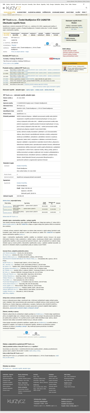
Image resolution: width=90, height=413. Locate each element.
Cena (68, 376)
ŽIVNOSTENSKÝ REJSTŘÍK (15, 34)
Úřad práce (20, 384)
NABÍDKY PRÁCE (47, 34)
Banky (19, 374)
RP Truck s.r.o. (19, 14)
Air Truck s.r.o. (7, 255)
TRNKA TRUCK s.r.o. (9, 278)
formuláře (54, 392)
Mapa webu (69, 380)
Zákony (62, 4)
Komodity (30, 4)
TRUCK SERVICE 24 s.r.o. (10, 289)
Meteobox (80, 1)
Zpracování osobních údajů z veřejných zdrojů (24, 308)
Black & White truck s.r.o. (10, 257)
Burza (34, 376)
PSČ (57, 378)
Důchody (20, 393)
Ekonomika (36, 380)
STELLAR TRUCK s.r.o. (9, 274)
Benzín (41, 388)
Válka (70, 4)
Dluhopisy (35, 378)
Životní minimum (6, 386)
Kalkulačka (57, 4)
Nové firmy (70, 12)
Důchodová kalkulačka (8, 378)
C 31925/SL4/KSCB (7, 209)
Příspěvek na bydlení (7, 382)
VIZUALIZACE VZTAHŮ (55, 34)
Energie (52, 4)
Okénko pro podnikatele (70, 63)
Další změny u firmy (34, 351)
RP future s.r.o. (7, 266)
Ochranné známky (58, 12)
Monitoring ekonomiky (69, 378)
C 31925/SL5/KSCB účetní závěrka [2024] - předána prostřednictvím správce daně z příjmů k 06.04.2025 (35, 70)
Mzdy (25, 384)
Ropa (34, 388)
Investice (35, 374)
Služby (78, 12)
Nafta (44, 388)
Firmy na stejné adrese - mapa (20, 51)
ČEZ (38, 376)
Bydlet (84, 1)
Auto (65, 376)
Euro (25, 380)
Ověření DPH (46, 12)
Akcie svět (18, 4)
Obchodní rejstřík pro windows (71, 52)
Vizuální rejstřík (9, 12)
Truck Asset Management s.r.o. (11, 281)
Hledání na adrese (34, 12)
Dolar (27, 380)
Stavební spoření (27, 378)
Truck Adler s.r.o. (7, 280)
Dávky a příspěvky (22, 387)
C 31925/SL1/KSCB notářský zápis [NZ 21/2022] (36, 84)
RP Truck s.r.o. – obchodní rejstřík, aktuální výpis (17, 368)
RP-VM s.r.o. (6, 272)
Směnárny (20, 380)
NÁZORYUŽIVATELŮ (41, 34)
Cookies (44, 399)
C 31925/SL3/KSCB (7, 212)
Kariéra (68, 1)
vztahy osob (39, 90)
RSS (67, 405)
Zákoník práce (52, 388)
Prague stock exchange (69, 386)
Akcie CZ (13, 4)
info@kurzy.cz (40, 314)
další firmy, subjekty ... (9, 293)
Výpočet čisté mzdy (7, 376)
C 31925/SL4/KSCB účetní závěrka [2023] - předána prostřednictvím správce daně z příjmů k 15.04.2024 (35, 73)
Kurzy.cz (4, 14)
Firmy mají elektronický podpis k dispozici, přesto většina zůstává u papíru (77, 69)
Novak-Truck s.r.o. (8, 262)
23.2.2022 (5, 82)
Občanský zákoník (53, 386)
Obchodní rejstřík (11, 14)
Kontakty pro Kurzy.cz (67, 403)
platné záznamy (70, 38)
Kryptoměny (36, 382)
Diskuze (74, 4)
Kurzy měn (24, 4)
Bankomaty (25, 374)
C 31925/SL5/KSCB (7, 206)
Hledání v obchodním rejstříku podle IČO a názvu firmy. (74, 27)
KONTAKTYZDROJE (33, 34)
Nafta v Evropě (36, 390)
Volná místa (24, 383)
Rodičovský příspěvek (8, 384)
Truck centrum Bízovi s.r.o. (10, 283)
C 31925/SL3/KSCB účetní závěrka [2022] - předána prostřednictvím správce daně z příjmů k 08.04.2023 (35, 76)
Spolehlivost (73, 376)
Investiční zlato (39, 386)
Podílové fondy (41, 378)
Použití (63, 405)
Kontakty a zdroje (21, 326)
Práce (66, 4)
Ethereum (45, 382)
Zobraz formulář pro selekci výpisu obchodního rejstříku (46, 86)
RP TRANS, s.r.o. (8, 270)
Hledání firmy (22, 12)
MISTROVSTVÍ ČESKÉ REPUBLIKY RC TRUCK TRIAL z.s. (20, 258)
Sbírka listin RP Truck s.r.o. (10, 216)
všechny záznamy (70, 40)
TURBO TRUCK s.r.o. (9, 291)
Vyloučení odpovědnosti (40, 401)
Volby (65, 380)
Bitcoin (38, 4)
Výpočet (11, 374)
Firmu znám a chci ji (10, 63)
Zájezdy (72, 1)
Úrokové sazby (21, 376)
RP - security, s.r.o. (8, 264)
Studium (88, 1)
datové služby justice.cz (9, 224)
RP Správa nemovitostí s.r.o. (11, 268)
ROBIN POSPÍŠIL (30, 79)
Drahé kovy (36, 384)
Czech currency (67, 384)
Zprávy (8, 4)
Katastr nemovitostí (53, 380)
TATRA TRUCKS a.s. (9, 276)
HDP (40, 380)
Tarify (47, 4)
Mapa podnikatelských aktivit (70, 56)
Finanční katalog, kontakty (70, 54)
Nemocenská (21, 389)
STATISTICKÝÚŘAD (24, 34)
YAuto (76, 1)
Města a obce (52, 378)
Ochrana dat (37, 399)
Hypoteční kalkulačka (7, 388)
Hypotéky (43, 4)
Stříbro (45, 386)
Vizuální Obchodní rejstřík (70, 50)
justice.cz (22, 234)
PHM (38, 388)
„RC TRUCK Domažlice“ (10, 253)
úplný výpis (30, 90)
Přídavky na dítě (6, 380)
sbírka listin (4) (49, 90)
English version (68, 383)
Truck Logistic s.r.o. (8, 285)
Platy (28, 384)
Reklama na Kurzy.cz (67, 399)
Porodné (27, 389)
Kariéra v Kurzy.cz (66, 401)
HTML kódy (73, 405)
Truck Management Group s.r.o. (12, 287)
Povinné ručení (6, 390)
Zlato (34, 4)
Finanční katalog (52, 384)
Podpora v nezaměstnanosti (24, 391)
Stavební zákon (52, 390)
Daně (50, 392)
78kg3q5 (13, 45)
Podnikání (51, 374)
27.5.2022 (5, 79)
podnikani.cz (43, 337)
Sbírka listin (6, 200)
